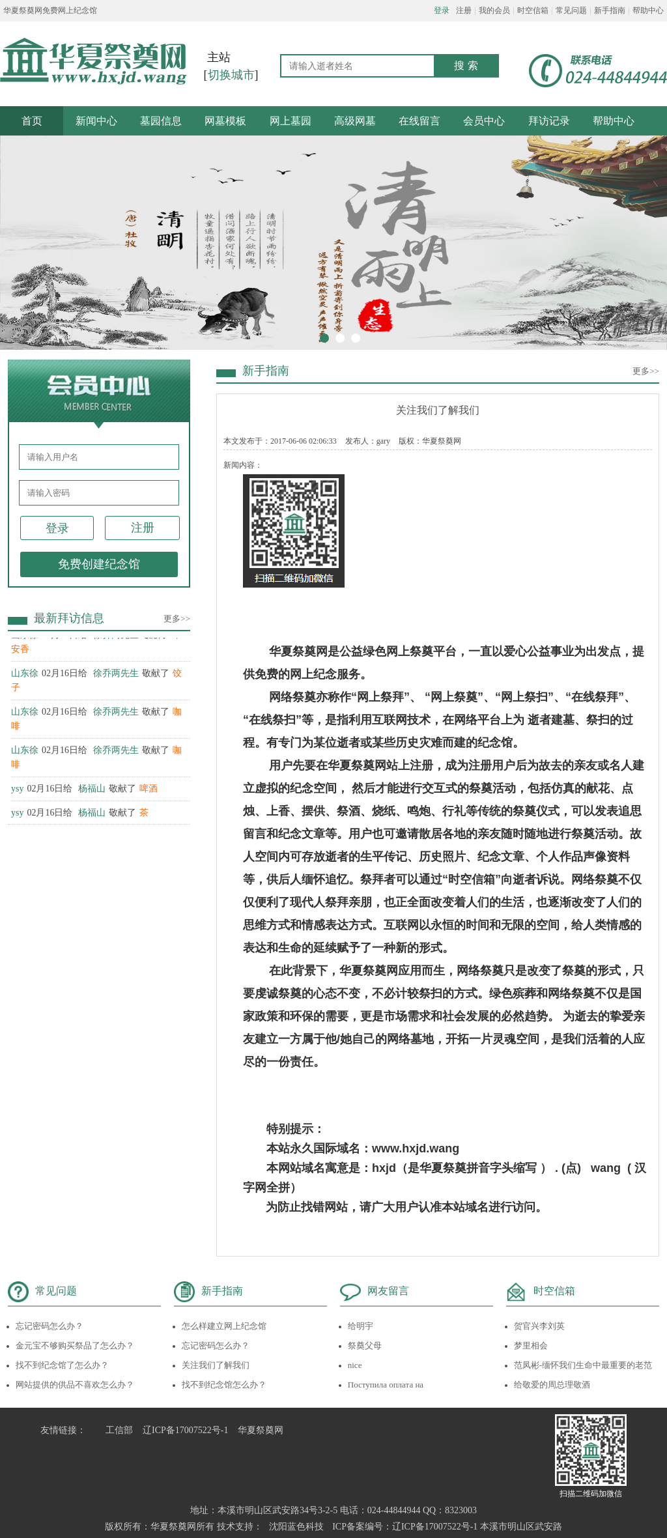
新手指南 (609, 10)
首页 (31, 120)
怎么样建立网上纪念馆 (224, 1326)
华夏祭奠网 (260, 1430)
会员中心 (484, 120)
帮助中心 (648, 10)
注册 (464, 10)
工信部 (119, 1430)
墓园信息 (161, 120)
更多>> (176, 618)
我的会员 (494, 10)
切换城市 (231, 74)
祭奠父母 (365, 1345)
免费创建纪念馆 (99, 564)
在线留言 (419, 120)
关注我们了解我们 (215, 1365)
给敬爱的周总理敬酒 (552, 1384)
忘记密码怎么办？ (49, 1326)
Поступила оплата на (385, 1384)
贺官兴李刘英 (539, 1326)
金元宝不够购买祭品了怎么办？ (75, 1345)
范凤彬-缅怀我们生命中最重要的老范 (583, 1365)
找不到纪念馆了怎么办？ (62, 1365)
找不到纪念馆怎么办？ (224, 1384)
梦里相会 (531, 1345)
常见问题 (571, 10)
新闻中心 (96, 120)
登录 (441, 10)
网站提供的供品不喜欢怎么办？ (75, 1384)
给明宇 (360, 1326)
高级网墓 (355, 120)
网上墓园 (290, 120)
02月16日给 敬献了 (84, 790)
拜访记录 (549, 120)
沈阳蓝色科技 (296, 1526)
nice (355, 1365)
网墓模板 (225, 120)
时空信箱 (532, 10)
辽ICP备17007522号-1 (185, 1430)
